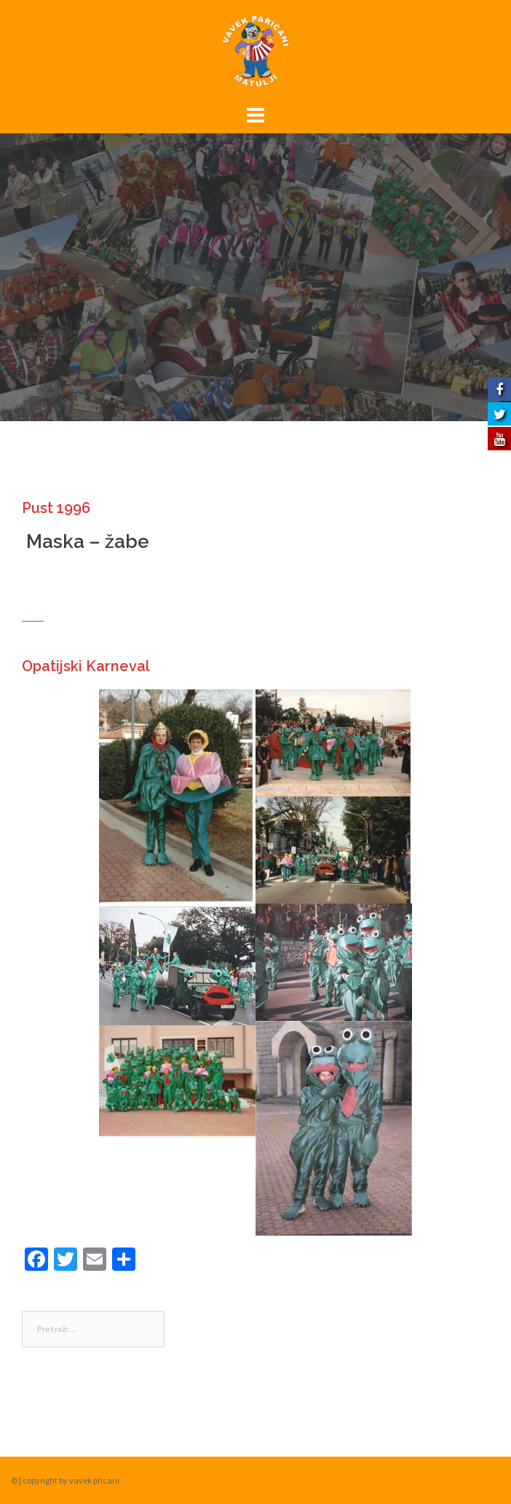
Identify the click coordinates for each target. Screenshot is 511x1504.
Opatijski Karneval (86, 666)
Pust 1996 (56, 508)
